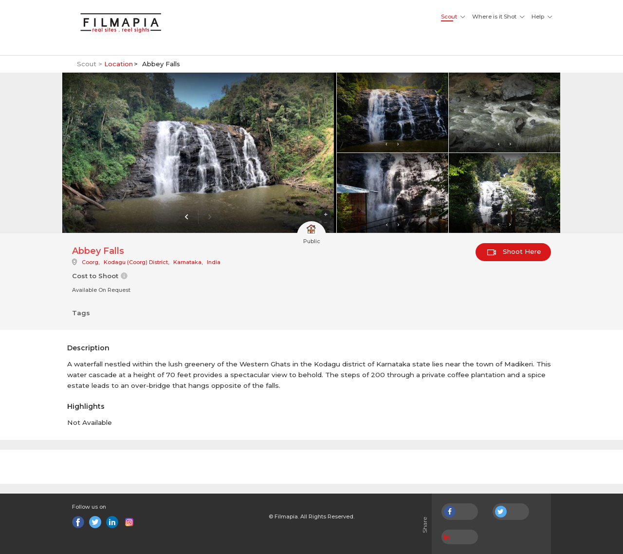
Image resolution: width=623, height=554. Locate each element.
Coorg (90, 262)
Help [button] (537, 16)
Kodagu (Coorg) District (136, 262)
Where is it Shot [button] (494, 16)
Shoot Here (514, 251)
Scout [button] (449, 16)
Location (118, 64)
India (213, 262)
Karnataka (187, 262)
